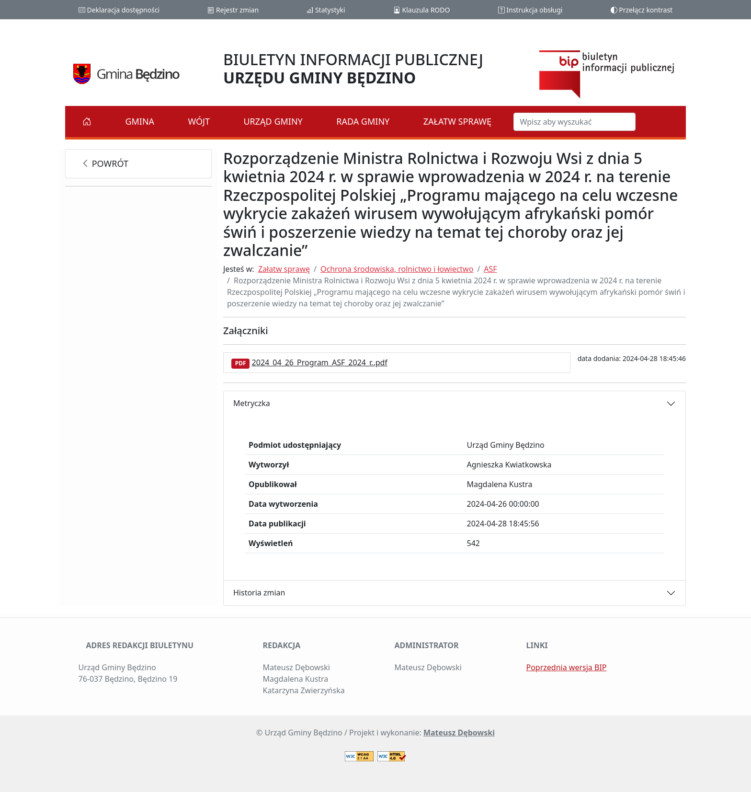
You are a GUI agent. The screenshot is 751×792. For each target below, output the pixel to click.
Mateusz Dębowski (459, 732)
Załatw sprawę (457, 121)
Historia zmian (259, 592)
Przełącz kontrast (642, 9)
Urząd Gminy (272, 121)
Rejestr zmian (233, 9)
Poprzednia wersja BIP (566, 667)
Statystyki (326, 9)
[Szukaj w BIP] (574, 122)
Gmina (139, 121)
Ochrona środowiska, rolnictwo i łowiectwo (396, 269)
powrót (104, 163)
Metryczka (251, 403)
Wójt (199, 121)
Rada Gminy (362, 121)
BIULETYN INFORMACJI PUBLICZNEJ (353, 68)
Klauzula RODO (421, 9)
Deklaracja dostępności (119, 9)
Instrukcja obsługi (530, 9)
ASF (490, 269)
